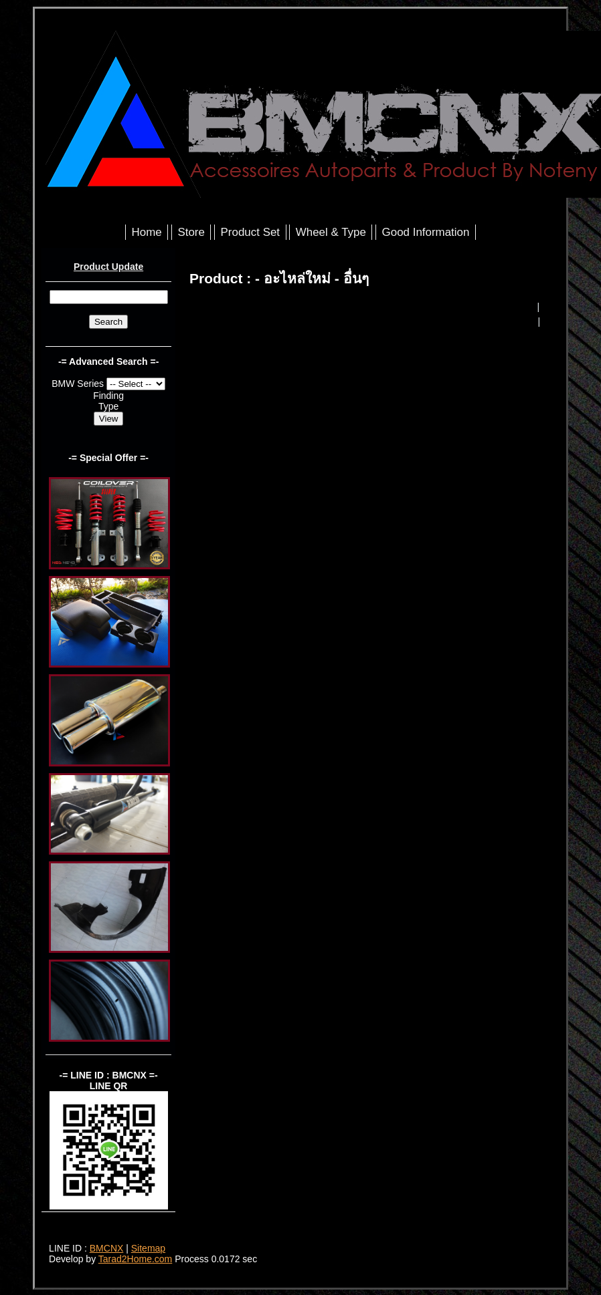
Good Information (426, 232)
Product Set (250, 232)
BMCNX (107, 1248)
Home (147, 232)
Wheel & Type (331, 232)
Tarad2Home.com (135, 1259)
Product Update (108, 266)
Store (190, 232)
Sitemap (148, 1248)
